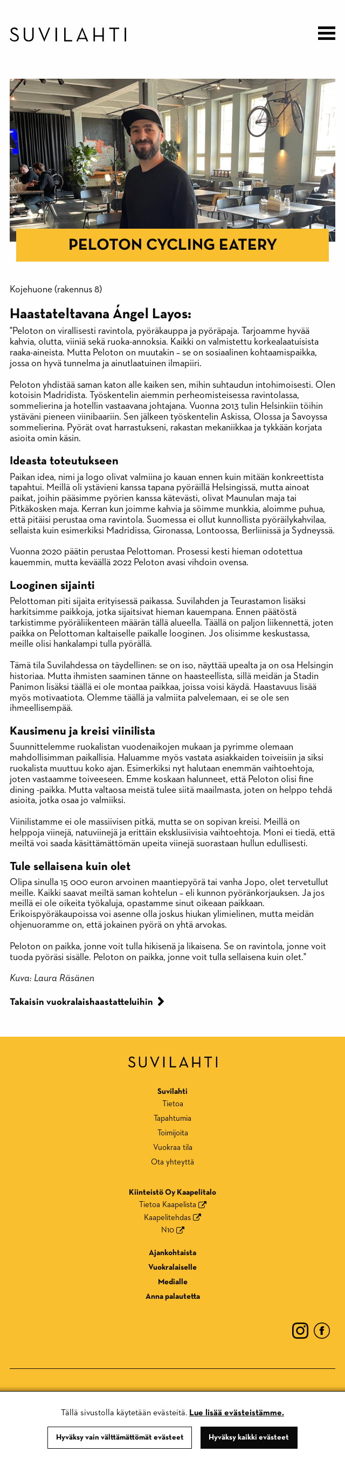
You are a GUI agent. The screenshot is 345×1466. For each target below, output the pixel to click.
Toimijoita (172, 1133)
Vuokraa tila (172, 1147)
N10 (167, 1230)
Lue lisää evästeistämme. (236, 1413)
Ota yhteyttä (172, 1162)
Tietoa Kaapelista (167, 1205)
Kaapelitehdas (167, 1218)
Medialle (173, 1282)
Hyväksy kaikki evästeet (249, 1437)
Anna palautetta (173, 1296)
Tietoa (172, 1104)
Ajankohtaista (172, 1253)
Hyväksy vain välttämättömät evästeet (120, 1437)
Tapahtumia (172, 1118)
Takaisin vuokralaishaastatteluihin (81, 1002)
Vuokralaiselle (172, 1267)
